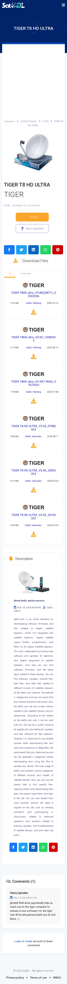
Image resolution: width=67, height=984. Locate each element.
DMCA (57, 977)
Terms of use (38, 977)
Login (17, 943)
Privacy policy (15, 977)
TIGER (46, 121)
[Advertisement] (33, 79)
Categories (9, 121)
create (28, 943)
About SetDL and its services (29, 602)
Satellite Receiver (28, 121)
